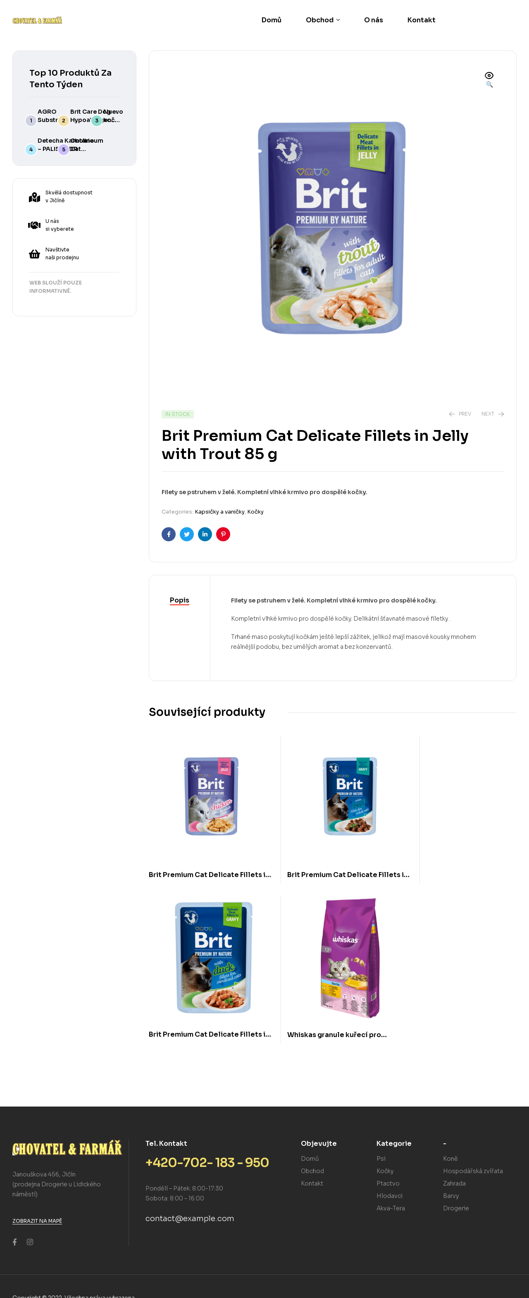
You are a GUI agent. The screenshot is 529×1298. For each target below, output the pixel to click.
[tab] (179, 601)
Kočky (255, 511)
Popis (179, 600)
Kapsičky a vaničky (220, 511)
